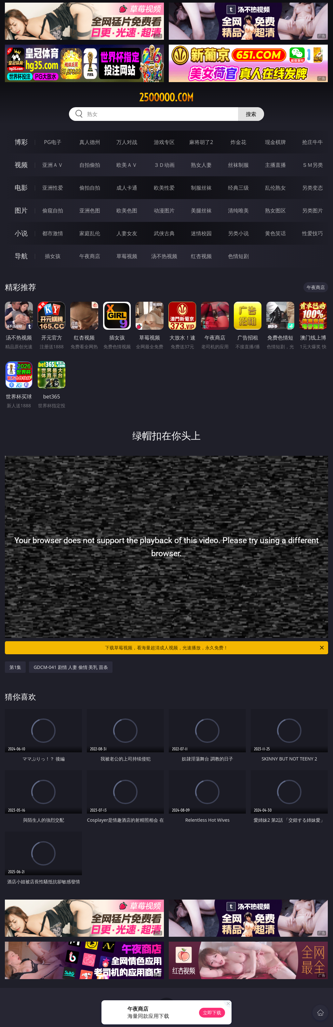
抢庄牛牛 (312, 142)
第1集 (15, 667)
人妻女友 (126, 233)
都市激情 (52, 233)
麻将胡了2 (201, 142)
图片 (21, 210)
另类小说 (238, 233)
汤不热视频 (164, 256)
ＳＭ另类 (312, 164)
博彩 (21, 141)
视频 (21, 164)
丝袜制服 (238, 164)
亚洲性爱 (52, 187)
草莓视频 (126, 256)
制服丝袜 (201, 187)
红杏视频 (201, 256)
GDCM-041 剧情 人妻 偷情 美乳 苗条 (70, 667)
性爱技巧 (312, 233)
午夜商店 (89, 256)
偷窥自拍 (52, 210)
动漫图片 (164, 210)
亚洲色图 (89, 210)
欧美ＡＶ (126, 164)
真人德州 (89, 142)
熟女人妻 (201, 164)
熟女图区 (275, 210)
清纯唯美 (238, 210)
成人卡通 (126, 187)
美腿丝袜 (201, 210)
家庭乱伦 (89, 233)
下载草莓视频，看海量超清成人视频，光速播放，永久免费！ (215, 648)
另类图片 (312, 210)
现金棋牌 (275, 142)
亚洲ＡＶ (52, 164)
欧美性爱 (164, 187)
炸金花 (238, 142)
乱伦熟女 (275, 187)
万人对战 (126, 142)
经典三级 (238, 187)
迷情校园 (201, 233)
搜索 (251, 114)
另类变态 (312, 187)
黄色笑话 (275, 233)
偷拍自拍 (89, 187)
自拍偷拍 (89, 164)
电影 (21, 187)
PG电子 (52, 142)
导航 (21, 256)
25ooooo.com (166, 97)
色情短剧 (238, 256)
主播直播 (275, 164)
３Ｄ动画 (164, 164)
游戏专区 (164, 142)
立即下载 (212, 1012)
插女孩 (52, 256)
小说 (21, 233)
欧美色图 (126, 210)
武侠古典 (164, 233)
